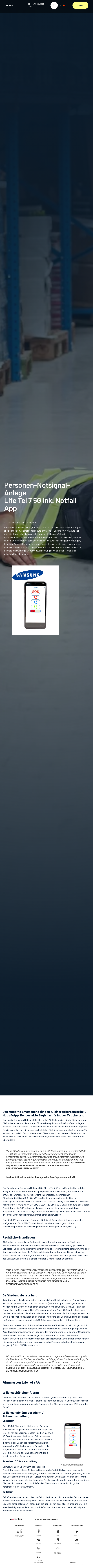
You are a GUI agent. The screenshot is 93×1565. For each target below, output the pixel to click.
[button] (54, 5)
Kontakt (80, 5)
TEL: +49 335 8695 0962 (36, 5)
